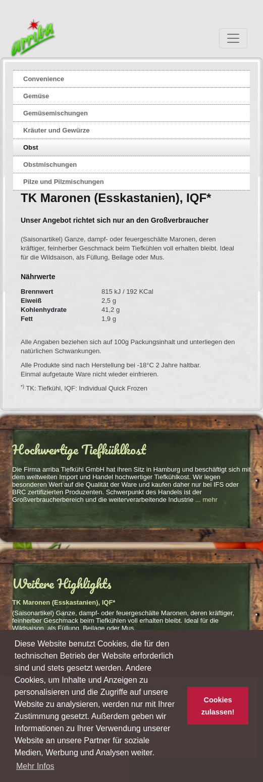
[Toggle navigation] (233, 38)
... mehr (206, 499)
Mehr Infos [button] (35, 766)
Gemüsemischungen (55, 113)
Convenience (43, 79)
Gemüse (36, 96)
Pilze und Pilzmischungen (63, 181)
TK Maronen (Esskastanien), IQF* (63, 602)
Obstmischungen (50, 164)
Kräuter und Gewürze (56, 130)
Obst (30, 147)
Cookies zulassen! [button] (218, 706)
